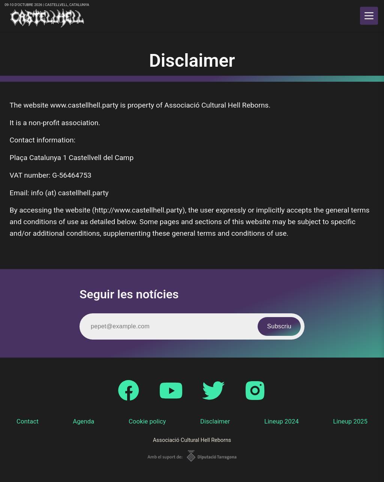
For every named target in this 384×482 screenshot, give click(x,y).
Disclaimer (215, 421)
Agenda (83, 421)
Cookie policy (147, 421)
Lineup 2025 (350, 421)
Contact (27, 421)
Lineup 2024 (281, 421)
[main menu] (369, 16)
